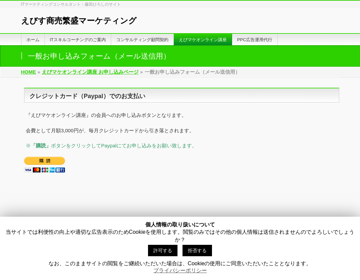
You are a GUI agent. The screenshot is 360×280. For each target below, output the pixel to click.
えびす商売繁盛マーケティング (79, 20)
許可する (162, 250)
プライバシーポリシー (180, 270)
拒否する (197, 250)
